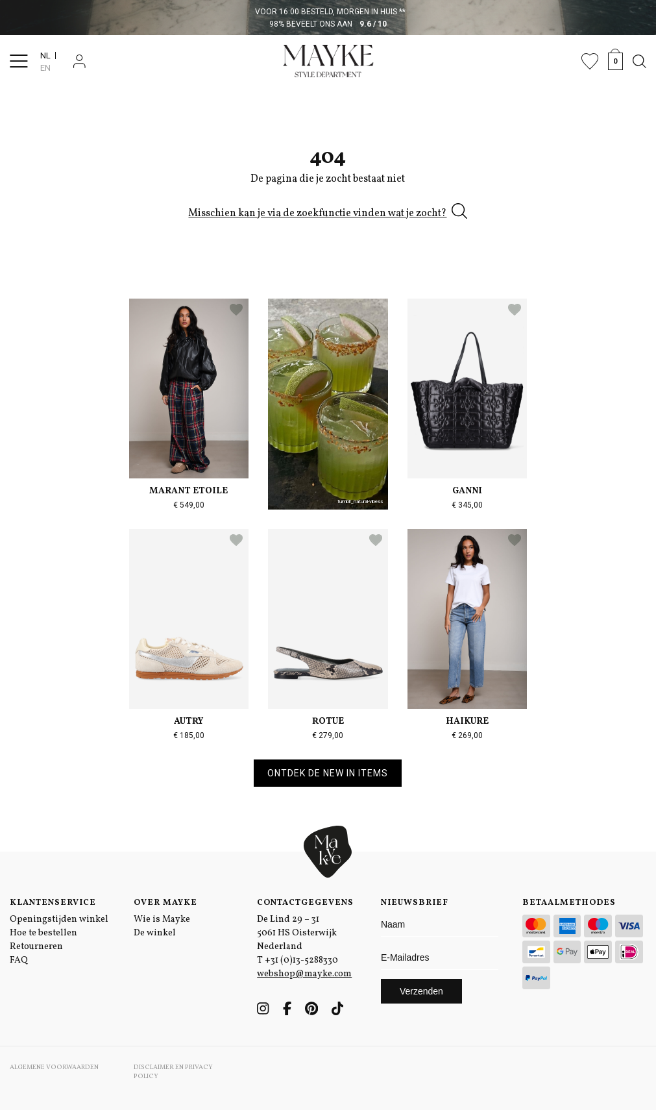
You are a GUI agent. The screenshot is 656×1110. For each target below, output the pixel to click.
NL (45, 55)
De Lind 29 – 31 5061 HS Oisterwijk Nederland (297, 933)
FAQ (19, 960)
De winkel (155, 933)
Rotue (328, 721)
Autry (188, 721)
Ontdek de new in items (327, 773)
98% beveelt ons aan (328, 24)
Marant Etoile (188, 491)
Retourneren (36, 947)
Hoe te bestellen (43, 933)
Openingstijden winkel (59, 919)
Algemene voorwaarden (54, 1067)
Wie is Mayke (162, 919)
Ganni (467, 491)
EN (45, 68)
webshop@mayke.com (304, 974)
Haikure (467, 721)
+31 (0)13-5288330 (301, 960)
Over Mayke (165, 903)
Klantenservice (53, 903)
